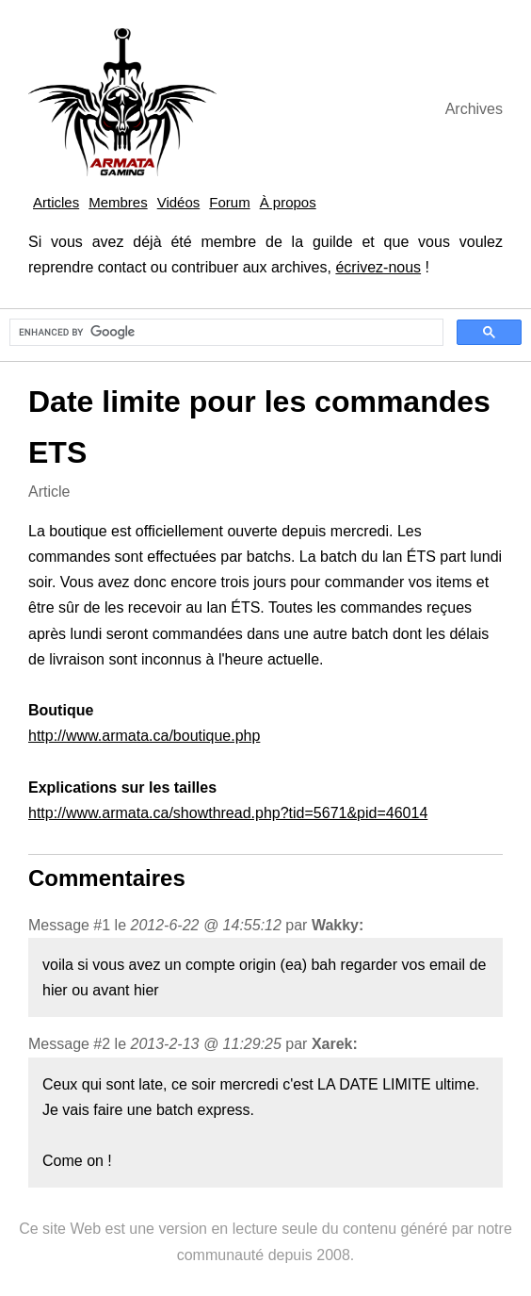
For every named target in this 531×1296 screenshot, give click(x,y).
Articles (56, 202)
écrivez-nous (378, 267)
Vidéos (179, 202)
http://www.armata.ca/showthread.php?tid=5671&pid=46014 (227, 813)
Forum (229, 202)
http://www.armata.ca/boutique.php (144, 736)
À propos (288, 202)
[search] (224, 332)
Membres (118, 202)
